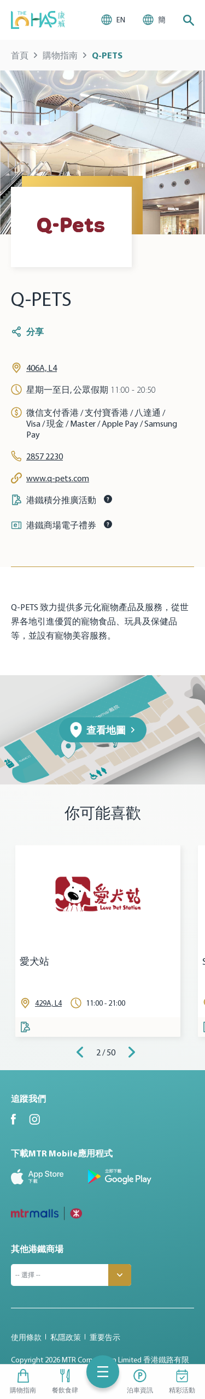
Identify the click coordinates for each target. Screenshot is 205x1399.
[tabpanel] (98, 941)
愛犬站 (34, 961)
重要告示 (105, 1337)
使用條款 (26, 1337)
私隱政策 (65, 1337)
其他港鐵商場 (37, 1248)
